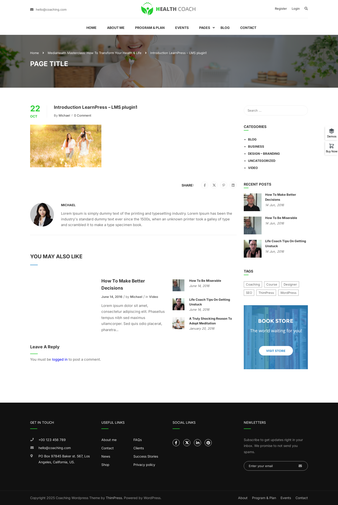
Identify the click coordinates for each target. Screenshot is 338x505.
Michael (64, 115)
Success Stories (145, 456)
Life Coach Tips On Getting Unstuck (209, 302)
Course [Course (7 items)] (271, 284)
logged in (60, 359)
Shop (105, 465)
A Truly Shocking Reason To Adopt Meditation (210, 321)
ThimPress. (114, 498)
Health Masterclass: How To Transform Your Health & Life (99, 53)
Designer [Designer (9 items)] (290, 284)
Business (256, 146)
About (243, 498)
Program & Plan (150, 28)
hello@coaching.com (51, 9)
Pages (204, 28)
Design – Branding (264, 153)
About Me (116, 28)
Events (182, 28)
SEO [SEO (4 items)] (249, 293)
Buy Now (332, 151)
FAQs (137, 440)
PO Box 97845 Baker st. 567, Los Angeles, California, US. (64, 459)
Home (91, 28)
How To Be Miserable (205, 280)
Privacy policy (144, 465)
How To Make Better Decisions (123, 284)
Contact (248, 28)
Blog (225, 28)
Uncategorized (261, 161)
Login (296, 8)
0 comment (82, 115)
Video (153, 297)
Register (281, 8)
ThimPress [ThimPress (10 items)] (266, 293)
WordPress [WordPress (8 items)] (288, 293)
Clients (138, 448)
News (105, 456)
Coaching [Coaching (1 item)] (253, 284)
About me (109, 440)
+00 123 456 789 (52, 440)
